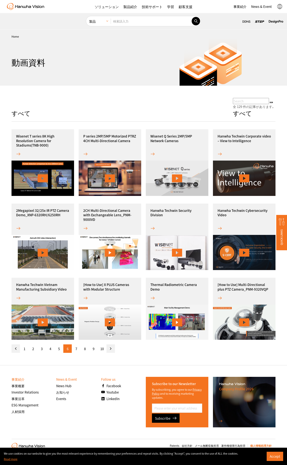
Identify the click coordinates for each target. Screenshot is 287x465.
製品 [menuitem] (92, 21)
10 (102, 348)
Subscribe (165, 418)
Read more (10, 459)
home (15, 36)
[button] (107, 6)
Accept (275, 456)
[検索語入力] (151, 21)
